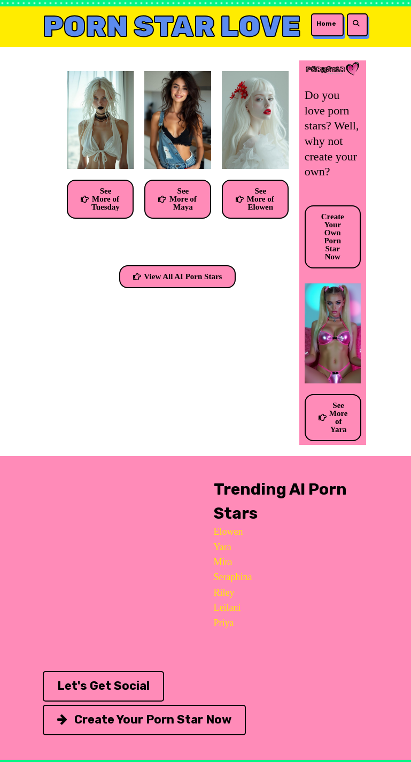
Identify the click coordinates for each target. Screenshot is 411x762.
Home (326, 23)
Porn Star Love (172, 26)
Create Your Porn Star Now (144, 719)
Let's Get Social (103, 686)
